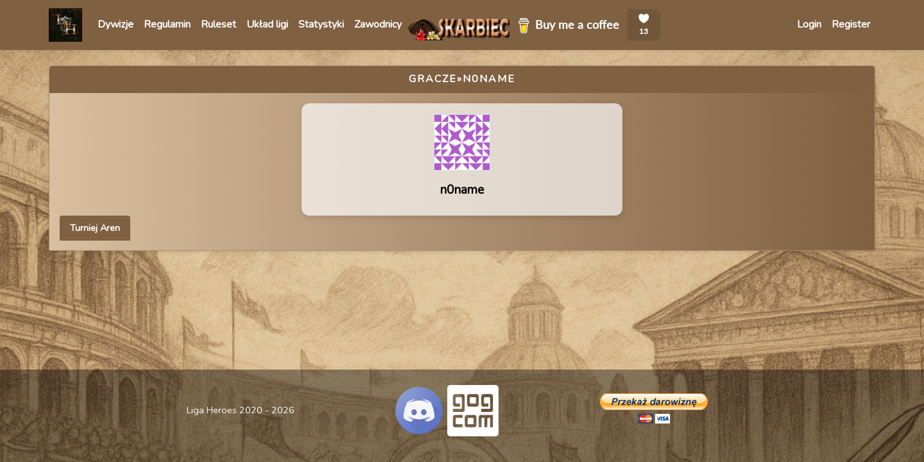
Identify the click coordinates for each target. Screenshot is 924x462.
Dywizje (115, 24)
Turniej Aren (95, 227)
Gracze (433, 79)
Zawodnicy (378, 24)
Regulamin (167, 24)
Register (851, 24)
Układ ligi (267, 24)
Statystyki (321, 24)
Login (809, 24)
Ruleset (218, 24)
